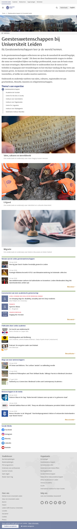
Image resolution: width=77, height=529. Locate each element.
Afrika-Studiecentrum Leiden (49, 480)
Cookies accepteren (10, 526)
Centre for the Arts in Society (15, 96)
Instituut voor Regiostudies (14, 102)
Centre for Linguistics (12, 105)
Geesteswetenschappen (12, 89)
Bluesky (6, 439)
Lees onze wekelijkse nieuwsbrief (51, 496)
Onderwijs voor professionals (11, 468)
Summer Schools (7, 471)
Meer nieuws (70, 286)
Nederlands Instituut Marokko (15, 112)
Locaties (4, 511)
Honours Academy (46, 483)
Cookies (4, 517)
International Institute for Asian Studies (53, 489)
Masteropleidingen (7, 462)
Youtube (6, 447)
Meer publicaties (69, 353)
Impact (4, 505)
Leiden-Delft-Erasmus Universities (12, 508)
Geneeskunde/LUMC (47, 465)
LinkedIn (6, 443)
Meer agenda (70, 319)
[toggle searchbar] (57, 7)
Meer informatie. (33, 523)
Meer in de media (69, 419)
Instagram (7, 434)
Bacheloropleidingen (8, 459)
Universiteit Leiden (6, 2)
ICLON (42, 486)
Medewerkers (22, 2)
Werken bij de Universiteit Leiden (12, 496)
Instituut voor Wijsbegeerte (14, 109)
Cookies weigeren (28, 526)
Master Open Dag (7, 477)
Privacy (4, 520)
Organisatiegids (31, 2)
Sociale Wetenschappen (48, 474)
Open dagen (6, 474)
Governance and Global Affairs (50, 468)
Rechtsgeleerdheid (46, 471)
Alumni (4, 502)
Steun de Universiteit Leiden (10, 499)
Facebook (7, 430)
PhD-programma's (7, 465)
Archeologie (44, 459)
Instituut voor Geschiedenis (14, 99)
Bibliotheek (39, 2)
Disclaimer (5, 514)
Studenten (14, 2)
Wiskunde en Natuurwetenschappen (52, 477)
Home (3, 13)
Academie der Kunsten (13, 92)
